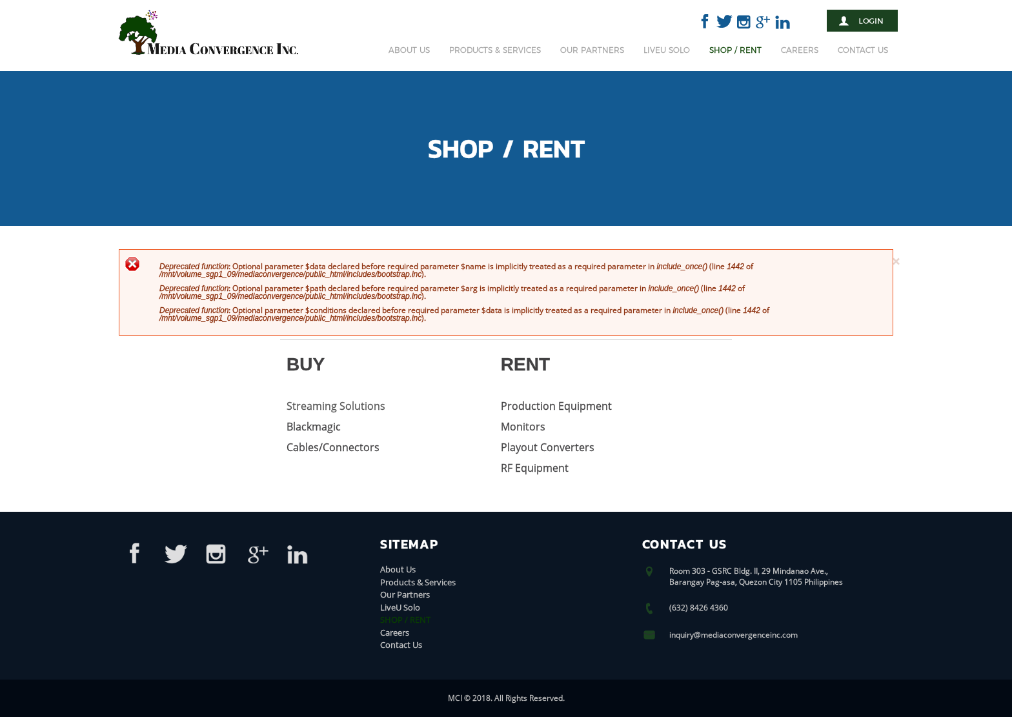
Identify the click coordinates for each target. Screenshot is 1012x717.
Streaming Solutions (336, 406)
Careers (799, 50)
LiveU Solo (666, 50)
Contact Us (863, 50)
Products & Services (495, 50)
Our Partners (592, 50)
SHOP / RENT (735, 50)
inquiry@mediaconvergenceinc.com (733, 634)
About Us (409, 50)
